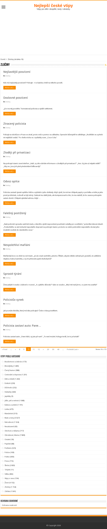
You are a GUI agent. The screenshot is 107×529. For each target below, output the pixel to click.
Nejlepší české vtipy (53, 5)
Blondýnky (9, 366)
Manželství (9, 413)
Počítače (8, 448)
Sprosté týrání (12, 273)
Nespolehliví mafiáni (16, 245)
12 (39, 349)
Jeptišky (8, 396)
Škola (7, 465)
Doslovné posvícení (15, 97)
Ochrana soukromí (9, 505)
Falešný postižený (14, 213)
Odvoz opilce (11, 181)
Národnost (9, 422)
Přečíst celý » (9, 88)
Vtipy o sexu (9, 478)
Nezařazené (9, 426)
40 (58, 349)
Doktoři (7, 383)
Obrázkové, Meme (12, 435)
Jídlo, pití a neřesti (12, 401)
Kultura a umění (11, 405)
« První (4, 349)
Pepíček (8, 444)
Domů (3, 59)
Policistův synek (13, 299)
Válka (7, 474)
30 (53, 349)
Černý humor (10, 370)
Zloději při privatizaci (16, 152)
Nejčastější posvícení (16, 71)
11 (34, 349)
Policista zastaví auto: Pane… (22, 325)
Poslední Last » (73, 349)
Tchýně (7, 470)
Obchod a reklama (12, 431)
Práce (7, 461)
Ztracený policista (14, 123)
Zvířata (7, 491)
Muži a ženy (9, 418)
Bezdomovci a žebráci (13, 362)
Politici (7, 457)
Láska (7, 409)
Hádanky (8, 392)
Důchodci (8, 388)
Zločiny (7, 76)
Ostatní (7, 439)
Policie (7, 452)
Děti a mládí (9, 379)
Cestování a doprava (13, 375)
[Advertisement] (53, 31)
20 (48, 349)
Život (7, 483)
